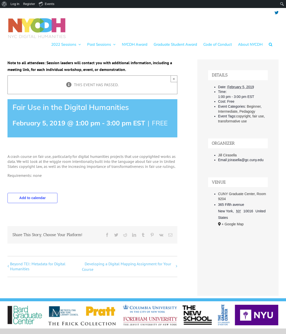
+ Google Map (233, 224)
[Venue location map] (238, 257)
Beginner (254, 106)
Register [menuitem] (29, 4)
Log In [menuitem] (14, 4)
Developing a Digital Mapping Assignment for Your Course (126, 266)
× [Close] (174, 79)
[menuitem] (4, 4)
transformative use (232, 121)
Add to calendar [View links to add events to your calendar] (32, 198)
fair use (258, 116)
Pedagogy (247, 111)
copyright (243, 116)
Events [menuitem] (46, 3)
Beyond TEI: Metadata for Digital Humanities (37, 266)
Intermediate (228, 111)
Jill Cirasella (227, 155)
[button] (270, 44)
